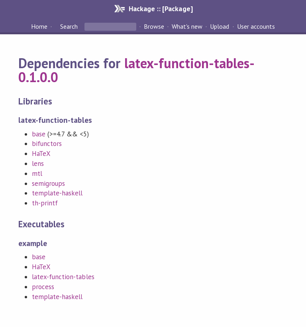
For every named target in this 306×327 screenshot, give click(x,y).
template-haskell (57, 193)
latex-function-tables (63, 276)
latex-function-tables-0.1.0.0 (136, 70)
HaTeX (41, 153)
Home (39, 26)
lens (38, 163)
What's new (187, 26)
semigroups (48, 183)
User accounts (256, 26)
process (43, 286)
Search (69, 26)
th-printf (45, 203)
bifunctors (47, 143)
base (38, 134)
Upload (219, 26)
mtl (37, 173)
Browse (154, 26)
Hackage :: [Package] (160, 8)
